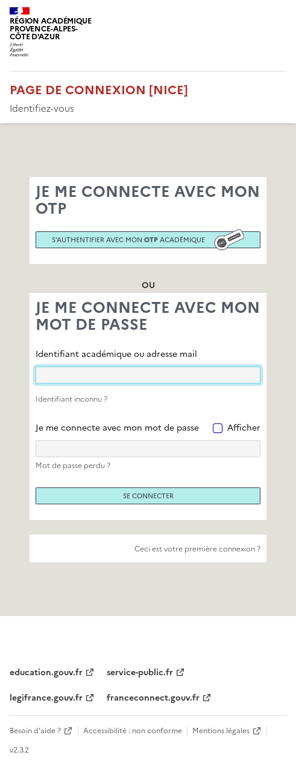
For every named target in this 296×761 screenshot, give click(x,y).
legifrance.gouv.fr (46, 698)
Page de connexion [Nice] (99, 90)
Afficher (243, 428)
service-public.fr (140, 672)
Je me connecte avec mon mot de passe (117, 428)
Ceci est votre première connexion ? (197, 549)
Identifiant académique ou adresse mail (116, 354)
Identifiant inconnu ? (71, 399)
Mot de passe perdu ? (73, 465)
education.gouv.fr (46, 672)
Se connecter (148, 496)
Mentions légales (221, 730)
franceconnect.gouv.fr (153, 698)
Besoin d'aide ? (35, 730)
